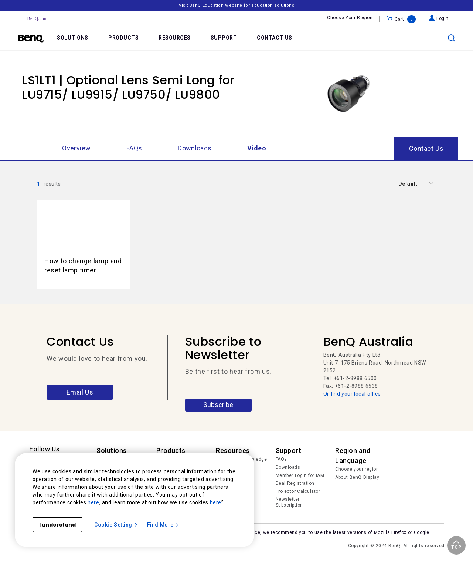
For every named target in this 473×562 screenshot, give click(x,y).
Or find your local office (352, 394)
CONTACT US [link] (274, 38)
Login (439, 18)
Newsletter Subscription (289, 502)
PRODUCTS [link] (123, 38)
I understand (57, 524)
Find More (163, 525)
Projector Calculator (298, 491)
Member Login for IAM (300, 475)
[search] (451, 38)
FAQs (281, 459)
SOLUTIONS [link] (72, 38)
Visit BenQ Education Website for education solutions (236, 5)
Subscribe (218, 405)
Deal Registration (295, 483)
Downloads (288, 467)
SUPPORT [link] (224, 38)
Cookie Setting (116, 525)
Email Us (80, 392)
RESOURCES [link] (175, 38)
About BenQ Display (357, 477)
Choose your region (357, 469)
